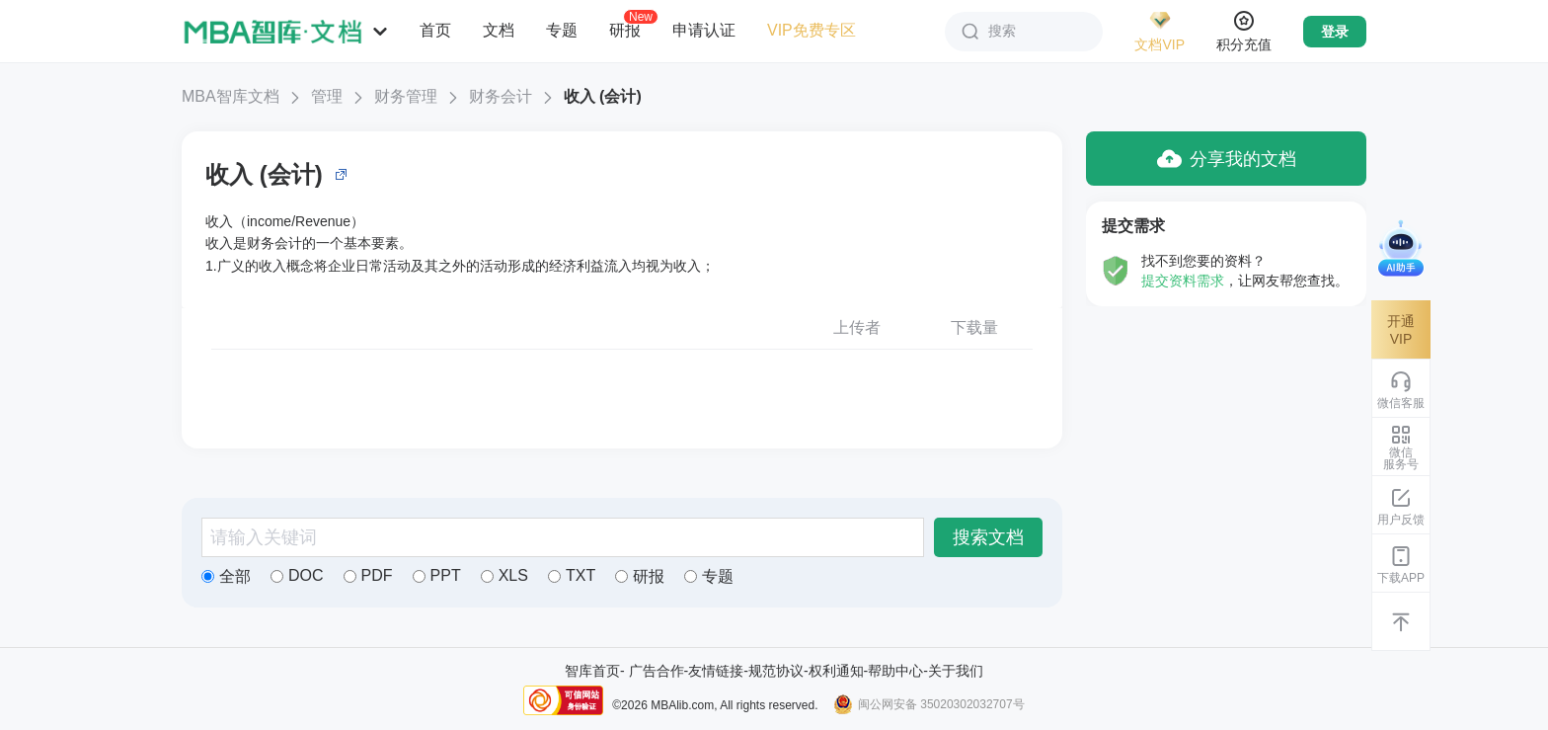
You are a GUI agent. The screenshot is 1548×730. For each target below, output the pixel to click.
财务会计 (500, 96)
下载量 (974, 327)
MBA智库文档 (230, 96)
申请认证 (703, 30)
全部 (226, 576)
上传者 (857, 327)
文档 (498, 30)
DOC (297, 575)
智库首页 (592, 671)
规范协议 (776, 671)
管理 (327, 96)
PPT (437, 575)
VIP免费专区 (811, 30)
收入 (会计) (603, 96)
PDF (368, 575)
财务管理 (405, 96)
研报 (625, 30)
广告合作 (656, 671)
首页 (435, 30)
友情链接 (715, 671)
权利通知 (836, 671)
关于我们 (955, 671)
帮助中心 (895, 671)
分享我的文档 (1226, 158)
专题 (562, 30)
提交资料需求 (1182, 280)
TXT (571, 575)
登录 (1335, 32)
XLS (504, 575)
